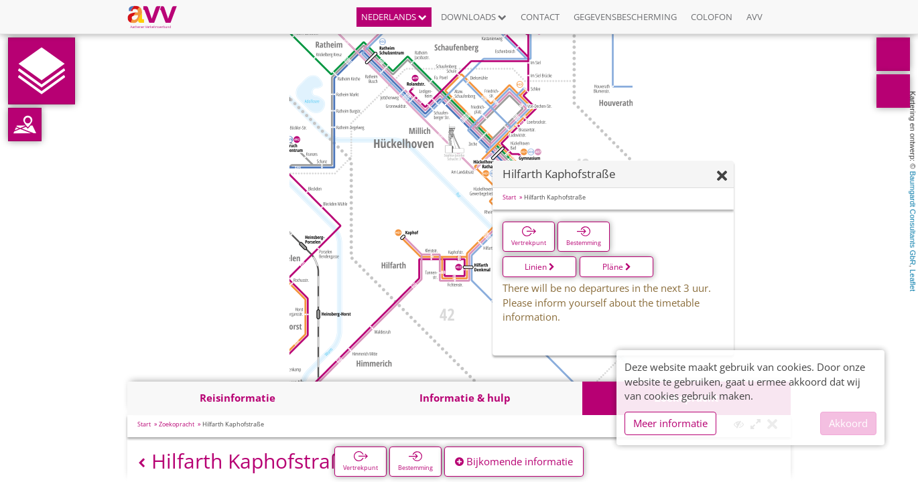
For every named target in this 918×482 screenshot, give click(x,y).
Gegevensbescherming (625, 17)
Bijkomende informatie (514, 461)
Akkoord (848, 423)
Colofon (711, 17)
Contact (540, 17)
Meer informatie (670, 423)
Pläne (616, 266)
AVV (754, 17)
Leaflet (913, 280)
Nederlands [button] (394, 17)
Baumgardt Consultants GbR (913, 218)
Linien (540, 266)
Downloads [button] (474, 17)
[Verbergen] (722, 176)
